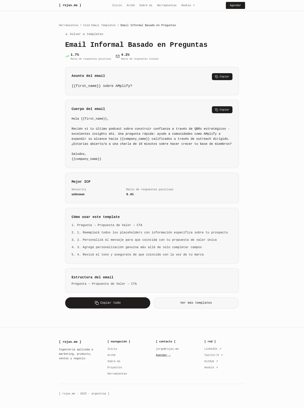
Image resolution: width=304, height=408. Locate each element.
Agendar (235, 5)
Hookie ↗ (188, 5)
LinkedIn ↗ (212, 349)
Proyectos (114, 367)
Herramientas (167, 5)
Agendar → (163, 355)
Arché (131, 5)
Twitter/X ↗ (213, 355)
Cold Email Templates (99, 25)
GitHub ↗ (211, 361)
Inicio (117, 5)
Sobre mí (145, 5)
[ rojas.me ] (70, 5)
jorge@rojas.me (167, 349)
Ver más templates (196, 303)
